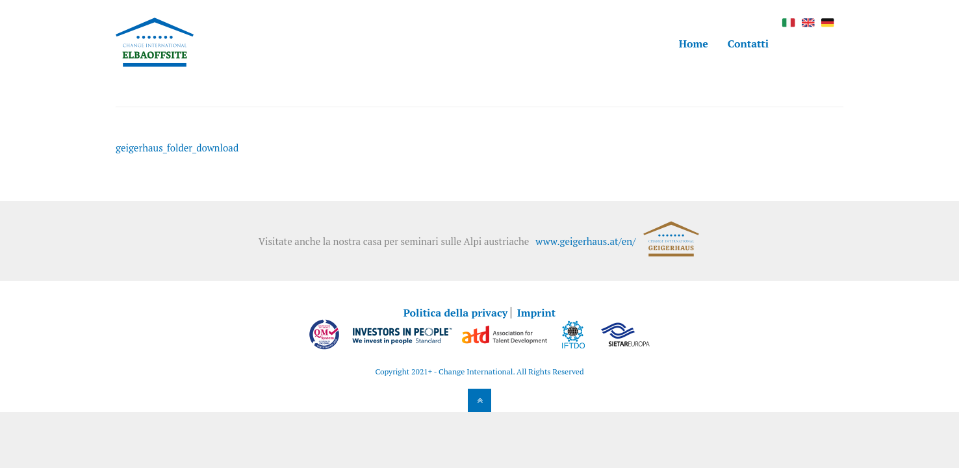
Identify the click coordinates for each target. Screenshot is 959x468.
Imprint (536, 313)
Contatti (748, 43)
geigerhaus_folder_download (177, 147)
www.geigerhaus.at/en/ (585, 241)
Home (693, 43)
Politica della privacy (455, 313)
